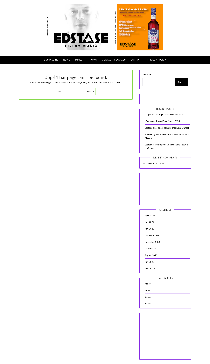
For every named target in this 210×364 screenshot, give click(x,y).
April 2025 (150, 215)
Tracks (92, 59)
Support (136, 59)
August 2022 (151, 255)
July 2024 (149, 222)
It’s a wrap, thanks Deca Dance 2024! (163, 121)
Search (146, 74)
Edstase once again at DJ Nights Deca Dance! (167, 127)
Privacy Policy (156, 59)
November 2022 (152, 242)
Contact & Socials (114, 59)
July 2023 (149, 228)
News (66, 59)
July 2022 (149, 262)
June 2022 (150, 268)
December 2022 (152, 235)
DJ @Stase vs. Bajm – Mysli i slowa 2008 (164, 114)
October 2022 (152, 248)
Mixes (78, 59)
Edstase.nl (51, 59)
